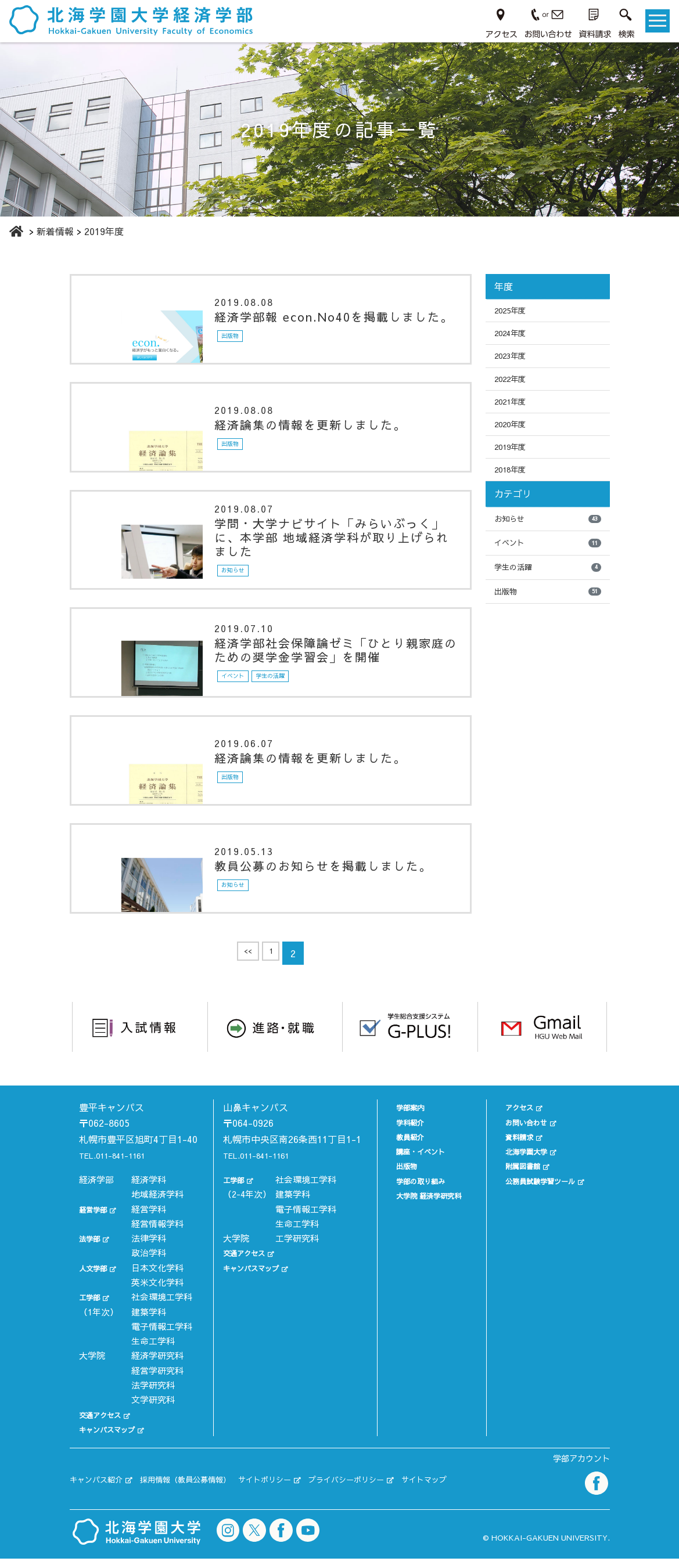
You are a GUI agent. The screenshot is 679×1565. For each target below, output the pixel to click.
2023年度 (514, 362)
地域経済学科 (157, 1209)
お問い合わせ (521, 1121)
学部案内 (396, 1106)
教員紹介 (396, 1135)
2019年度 (514, 465)
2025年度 (514, 311)
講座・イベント (409, 1150)
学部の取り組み (409, 1179)
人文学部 (96, 1282)
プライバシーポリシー (402, 1489)
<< (246, 955)
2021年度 (514, 414)
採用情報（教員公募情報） (209, 1489)
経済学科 (148, 1194)
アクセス (512, 1106)
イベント (547, 568)
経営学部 (96, 1223)
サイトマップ (495, 1489)
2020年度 (514, 440)
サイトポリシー (304, 1489)
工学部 (92, 1312)
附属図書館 (517, 1165)
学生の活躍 (547, 595)
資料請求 (512, 1135)
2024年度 (514, 337)
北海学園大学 (521, 1150)
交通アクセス (105, 1429)
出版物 (547, 621)
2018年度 (514, 491)
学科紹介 (396, 1121)
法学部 (92, 1253)
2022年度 (514, 389)
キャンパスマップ (114, 1444)
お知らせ (547, 542)
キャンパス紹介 (102, 1489)
